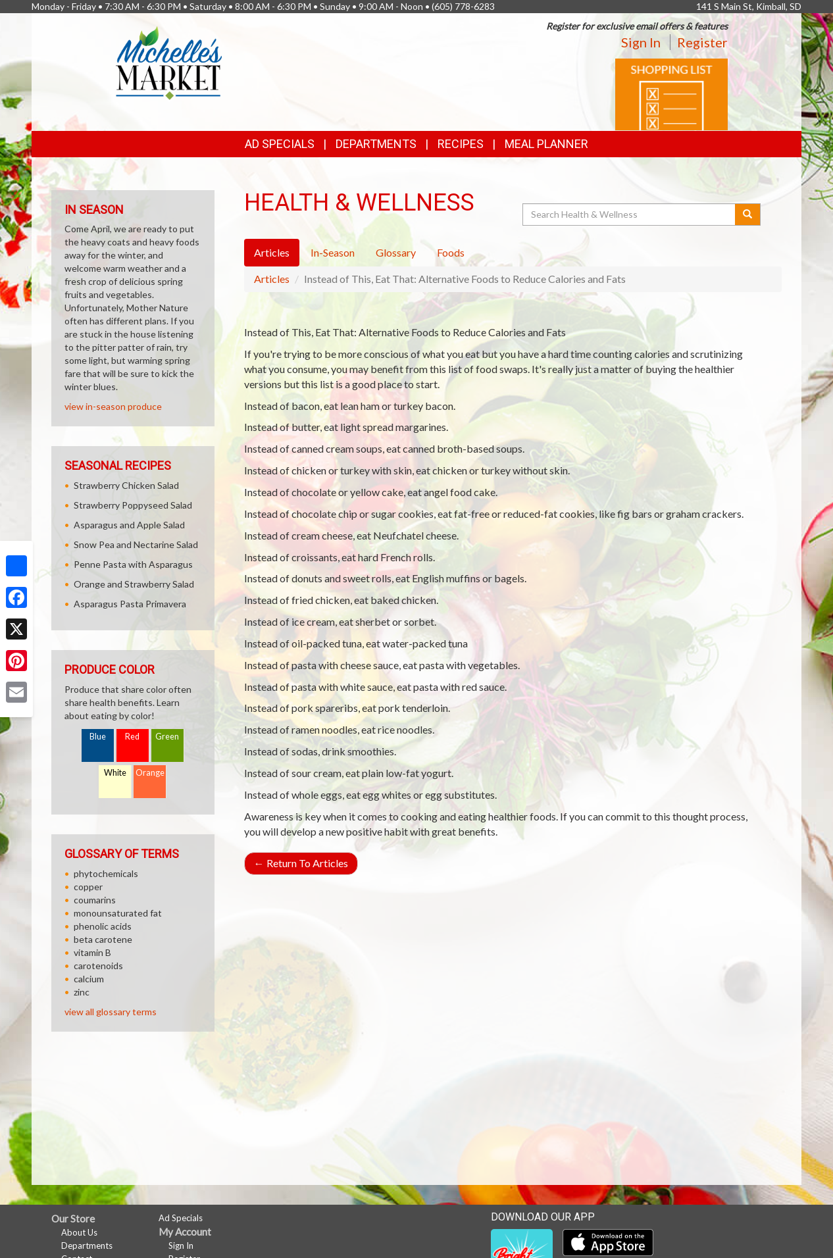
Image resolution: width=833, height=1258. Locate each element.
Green (167, 737)
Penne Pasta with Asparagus (133, 564)
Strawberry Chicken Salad (126, 485)
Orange (150, 773)
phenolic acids (103, 926)
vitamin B (92, 952)
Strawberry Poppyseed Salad (133, 505)
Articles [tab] (272, 252)
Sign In (641, 42)
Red (132, 737)
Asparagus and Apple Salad (129, 524)
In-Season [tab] (333, 252)
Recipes (461, 144)
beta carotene (103, 939)
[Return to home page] (169, 62)
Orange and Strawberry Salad (134, 584)
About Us (79, 1232)
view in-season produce (113, 406)
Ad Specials (280, 144)
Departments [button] (376, 144)
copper (88, 886)
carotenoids (98, 965)
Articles (272, 278)
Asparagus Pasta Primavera (130, 603)
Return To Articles (301, 863)
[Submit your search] (748, 214)
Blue (97, 737)
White (115, 773)
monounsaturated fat (118, 912)
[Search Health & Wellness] (629, 214)
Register (702, 42)
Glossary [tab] (396, 252)
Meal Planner (546, 144)
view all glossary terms (110, 1011)
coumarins (95, 899)
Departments (87, 1245)
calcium (89, 978)
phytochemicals (106, 873)
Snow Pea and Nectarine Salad (136, 544)
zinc (81, 991)
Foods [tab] (451, 252)
